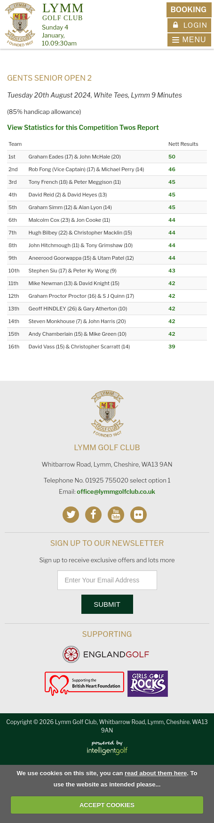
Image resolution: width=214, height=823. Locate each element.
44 (171, 220)
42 (171, 283)
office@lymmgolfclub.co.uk (116, 491)
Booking (188, 9)
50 (171, 156)
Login (190, 25)
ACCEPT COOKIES (107, 804)
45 (171, 182)
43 (171, 270)
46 (171, 169)
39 (171, 346)
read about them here (156, 773)
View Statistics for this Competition (62, 127)
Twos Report (139, 127)
